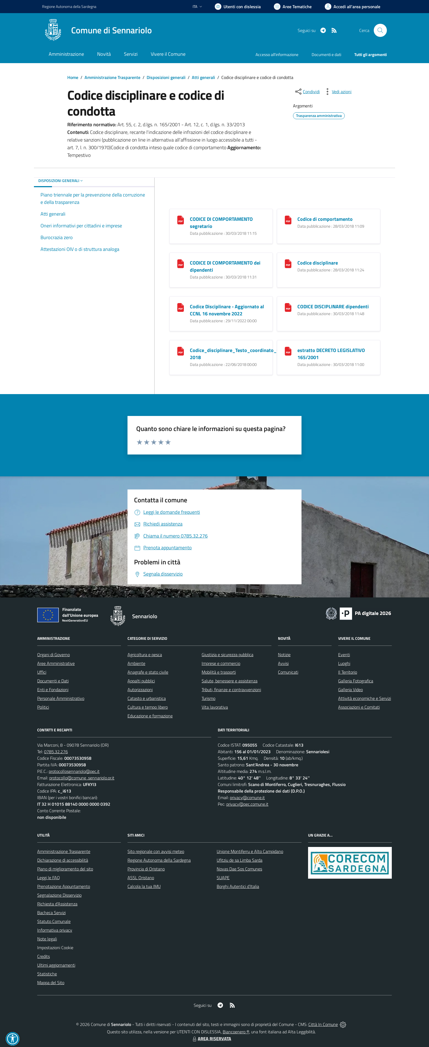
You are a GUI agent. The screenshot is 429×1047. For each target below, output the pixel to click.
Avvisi (283, 663)
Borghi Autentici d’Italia (238, 886)
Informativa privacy (54, 930)
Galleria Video (350, 689)
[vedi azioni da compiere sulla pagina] (337, 91)
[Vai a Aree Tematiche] (292, 6)
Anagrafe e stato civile (147, 672)
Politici (43, 707)
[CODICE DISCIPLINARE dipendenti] (288, 307)
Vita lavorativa (215, 707)
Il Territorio (347, 672)
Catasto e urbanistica (146, 698)
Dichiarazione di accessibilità (62, 860)
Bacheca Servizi (51, 912)
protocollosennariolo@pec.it (74, 771)
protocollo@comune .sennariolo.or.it (81, 778)
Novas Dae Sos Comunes (239, 869)
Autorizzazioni (140, 689)
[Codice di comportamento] (288, 219)
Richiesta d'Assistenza (57, 904)
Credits (43, 956)
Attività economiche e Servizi (364, 698)
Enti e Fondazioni (52, 689)
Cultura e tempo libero (147, 707)
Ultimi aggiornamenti (56, 965)
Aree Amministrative (56, 663)
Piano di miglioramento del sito (65, 869)
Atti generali (203, 77)
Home (72, 77)
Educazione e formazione (150, 715)
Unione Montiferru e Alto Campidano (250, 851)
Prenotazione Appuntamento (63, 886)
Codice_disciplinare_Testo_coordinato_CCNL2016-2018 (245, 354)
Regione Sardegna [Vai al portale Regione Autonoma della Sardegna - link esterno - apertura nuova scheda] (69, 6)
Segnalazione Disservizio (59, 895)
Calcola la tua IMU (144, 886)
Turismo (208, 698)
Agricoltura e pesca (144, 654)
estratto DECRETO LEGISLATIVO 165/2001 (331, 354)
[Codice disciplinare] (288, 263)
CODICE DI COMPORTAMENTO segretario (221, 222)
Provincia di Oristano (146, 869)
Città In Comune (323, 1024)
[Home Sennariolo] (97, 30)
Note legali (47, 938)
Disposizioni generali (166, 77)
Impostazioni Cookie (55, 947)
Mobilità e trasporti (219, 672)
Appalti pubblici (141, 681)
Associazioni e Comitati (359, 707)
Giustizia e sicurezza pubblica (227, 654)
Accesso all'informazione (277, 54)
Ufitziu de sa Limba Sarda (239, 860)
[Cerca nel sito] (380, 30)
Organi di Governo (53, 654)
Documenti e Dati (53, 681)
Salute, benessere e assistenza (229, 681)
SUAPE (223, 877)
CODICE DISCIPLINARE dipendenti (333, 306)
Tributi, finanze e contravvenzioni (231, 689)
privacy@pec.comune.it (247, 804)
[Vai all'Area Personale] (352, 6)
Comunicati (288, 672)
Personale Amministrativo (60, 698)
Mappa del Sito (50, 982)
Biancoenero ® (236, 1031)
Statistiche (47, 973)
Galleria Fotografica (355, 681)
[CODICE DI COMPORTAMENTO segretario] (180, 219)
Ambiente (136, 663)
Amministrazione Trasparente (112, 77)
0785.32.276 (56, 751)
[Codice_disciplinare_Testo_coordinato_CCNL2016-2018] (180, 350)
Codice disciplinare (317, 262)
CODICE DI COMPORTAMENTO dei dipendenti (225, 266)
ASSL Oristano (140, 877)
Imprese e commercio (221, 663)
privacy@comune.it (247, 797)
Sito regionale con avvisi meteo (155, 851)
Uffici (41, 672)
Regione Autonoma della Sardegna (159, 860)
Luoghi (344, 663)
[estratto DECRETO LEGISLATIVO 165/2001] (288, 350)
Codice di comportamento (325, 219)
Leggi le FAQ (48, 877)
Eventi (344, 654)
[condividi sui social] (307, 91)
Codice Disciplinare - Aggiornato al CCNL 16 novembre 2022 (227, 310)
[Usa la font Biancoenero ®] (237, 6)
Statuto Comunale (54, 921)
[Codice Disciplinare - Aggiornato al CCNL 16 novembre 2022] (180, 307)
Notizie (284, 654)
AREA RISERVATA (211, 1038)
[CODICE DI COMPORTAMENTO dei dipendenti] (180, 263)
